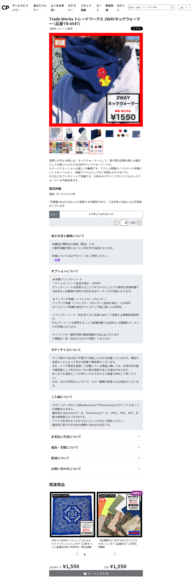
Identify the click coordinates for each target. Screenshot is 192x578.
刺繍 (57, 260)
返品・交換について (64, 447)
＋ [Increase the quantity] (139, 222)
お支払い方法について (66, 436)
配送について (60, 458)
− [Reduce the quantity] (116, 222)
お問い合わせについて (66, 468)
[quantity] (124, 223)
